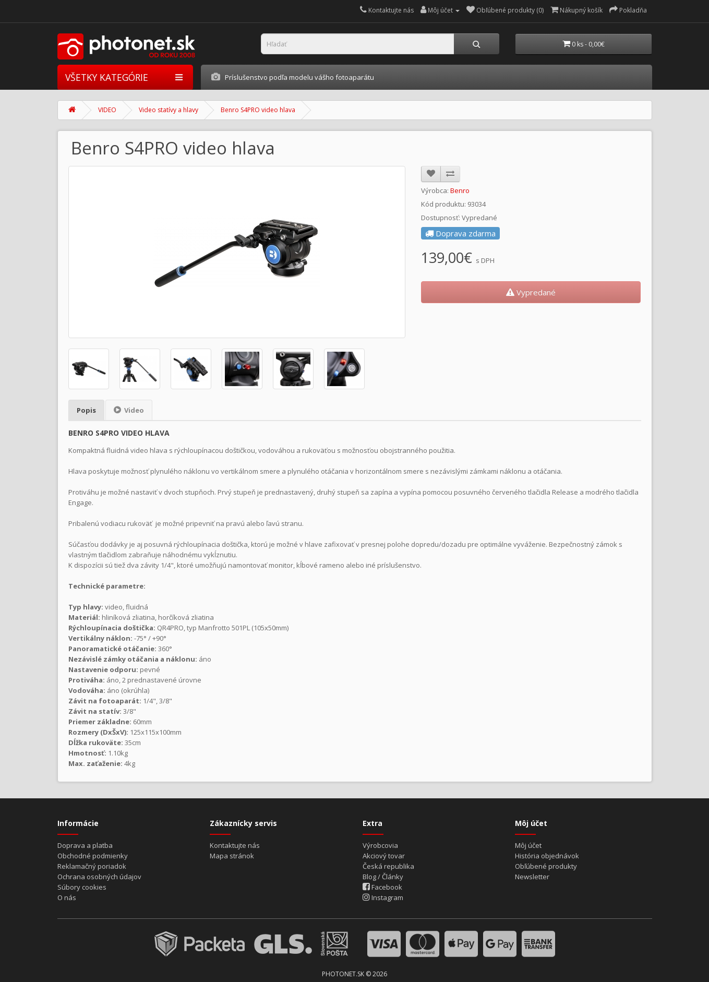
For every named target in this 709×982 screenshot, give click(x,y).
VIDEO (107, 107)
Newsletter (532, 874)
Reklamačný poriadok (91, 863)
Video (129, 407)
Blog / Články (383, 874)
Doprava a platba (85, 842)
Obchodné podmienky (92, 853)
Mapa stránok (232, 853)
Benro (460, 188)
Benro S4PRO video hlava (258, 107)
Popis (86, 407)
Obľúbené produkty (546, 863)
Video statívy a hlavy (168, 107)
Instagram (383, 895)
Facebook (382, 884)
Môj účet (528, 842)
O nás (66, 895)
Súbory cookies (81, 884)
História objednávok (547, 853)
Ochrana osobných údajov (99, 874)
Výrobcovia (380, 842)
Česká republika (388, 863)
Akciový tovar (384, 853)
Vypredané (531, 289)
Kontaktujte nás (235, 842)
